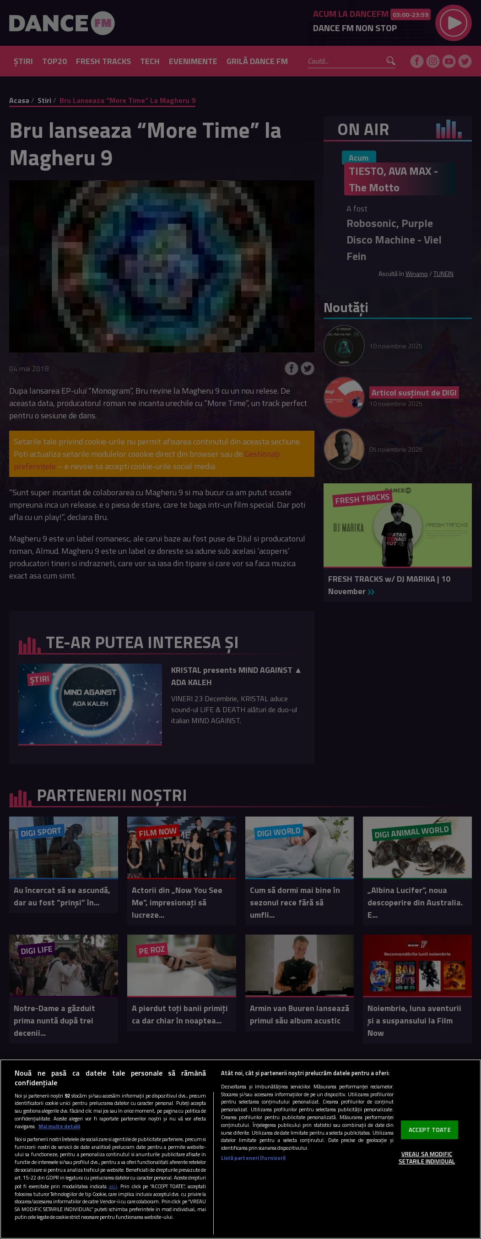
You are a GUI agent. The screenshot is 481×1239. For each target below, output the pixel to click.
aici (113, 1186)
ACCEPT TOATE (430, 1129)
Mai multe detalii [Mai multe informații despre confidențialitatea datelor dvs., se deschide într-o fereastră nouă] (59, 1126)
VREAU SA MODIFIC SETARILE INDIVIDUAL (427, 1157)
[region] (240, 1149)
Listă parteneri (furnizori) (253, 1158)
